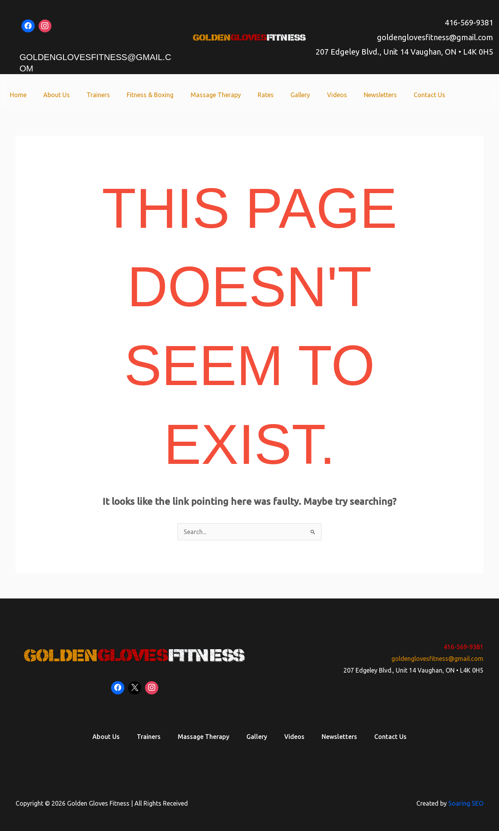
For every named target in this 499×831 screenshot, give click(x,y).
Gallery (305, 94)
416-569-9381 (469, 22)
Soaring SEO (465, 803)
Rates (272, 94)
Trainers (108, 94)
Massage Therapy (223, 94)
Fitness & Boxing (158, 94)
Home (30, 94)
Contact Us (430, 94)
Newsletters (382, 94)
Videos (340, 94)
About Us (67, 94)
